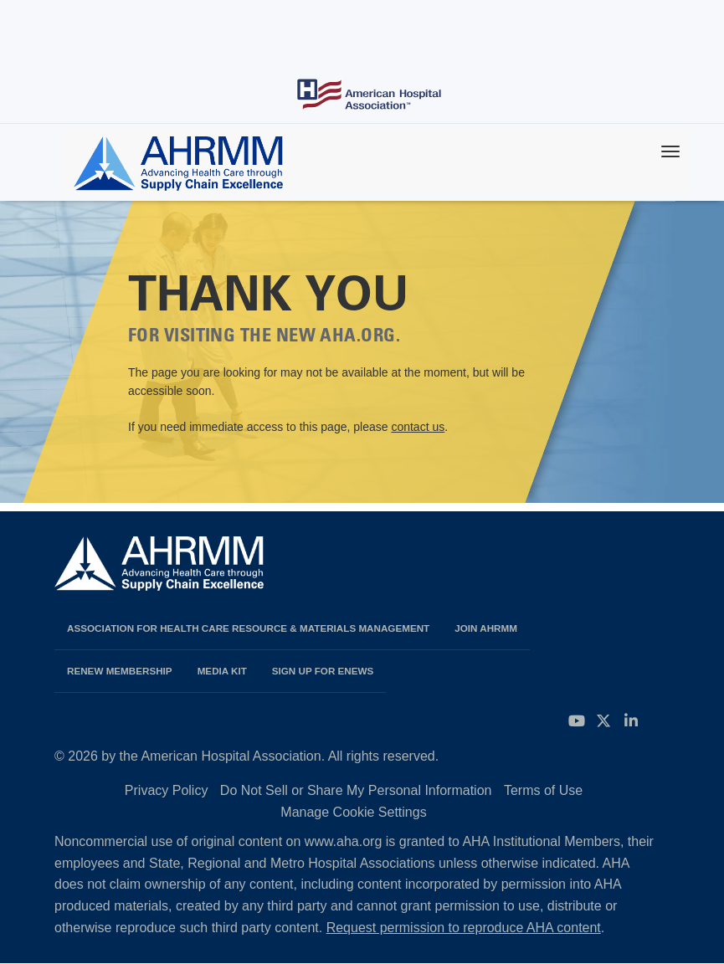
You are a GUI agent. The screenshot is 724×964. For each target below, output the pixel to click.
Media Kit (222, 670)
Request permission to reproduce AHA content (463, 927)
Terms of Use (543, 790)
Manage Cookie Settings (353, 812)
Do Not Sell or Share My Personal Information (356, 790)
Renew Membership (119, 670)
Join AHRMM (485, 628)
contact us (417, 426)
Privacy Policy (166, 790)
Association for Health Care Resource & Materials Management (248, 628)
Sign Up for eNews (323, 670)
